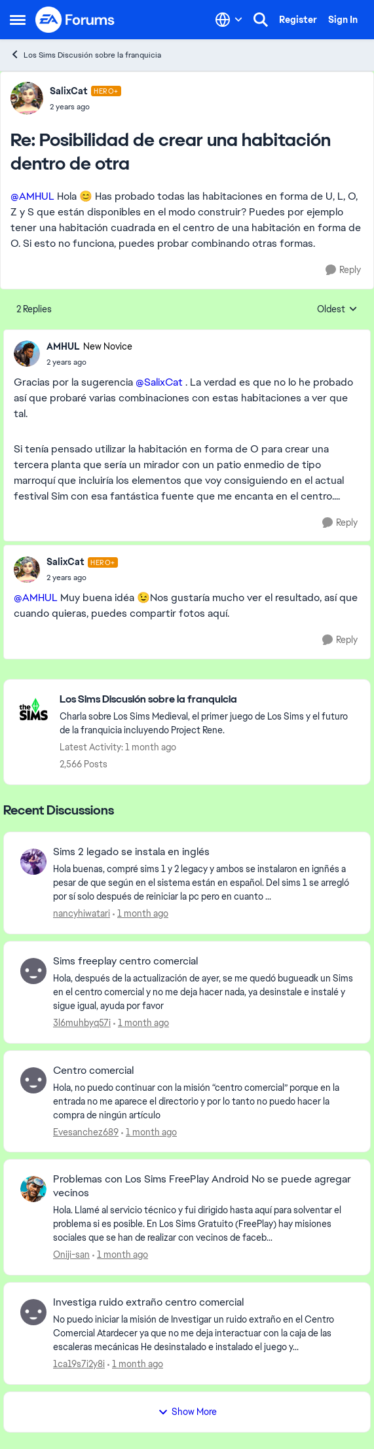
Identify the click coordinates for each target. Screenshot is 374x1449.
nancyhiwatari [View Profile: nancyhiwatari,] (81, 913)
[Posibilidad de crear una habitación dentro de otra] (85, 107)
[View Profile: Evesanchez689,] (33, 1080)
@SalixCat (159, 382)
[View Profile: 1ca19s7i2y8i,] (33, 1312)
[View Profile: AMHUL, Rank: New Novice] (27, 353)
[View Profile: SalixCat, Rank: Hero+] (26, 98)
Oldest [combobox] (337, 309)
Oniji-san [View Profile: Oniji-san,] (71, 1254)
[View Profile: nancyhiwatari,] (33, 862)
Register (298, 20)
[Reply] (343, 270)
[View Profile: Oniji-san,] (33, 1189)
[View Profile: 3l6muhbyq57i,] (33, 971)
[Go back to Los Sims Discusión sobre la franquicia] (208, 699)
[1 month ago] (140, 914)
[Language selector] (229, 20)
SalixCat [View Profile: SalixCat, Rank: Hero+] (69, 91)
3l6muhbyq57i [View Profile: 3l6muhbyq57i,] (82, 1023)
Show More (187, 1412)
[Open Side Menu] (17, 19)
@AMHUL (32, 196)
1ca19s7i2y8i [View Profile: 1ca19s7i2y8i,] (79, 1364)
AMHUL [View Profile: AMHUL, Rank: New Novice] (63, 346)
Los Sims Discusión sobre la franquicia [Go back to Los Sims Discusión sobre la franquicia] (85, 54)
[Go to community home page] (75, 20)
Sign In (343, 20)
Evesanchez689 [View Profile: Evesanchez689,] (86, 1131)
